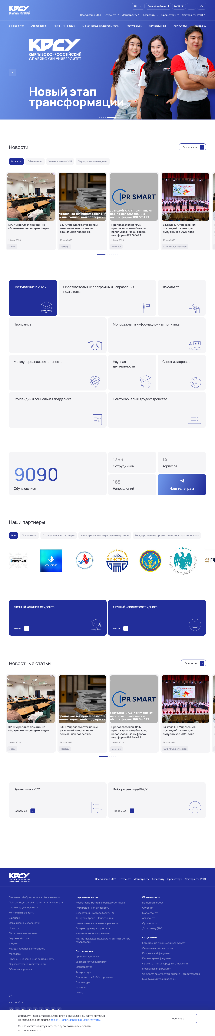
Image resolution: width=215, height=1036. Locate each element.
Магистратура (84, 966)
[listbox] (138, 6)
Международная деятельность (27, 948)
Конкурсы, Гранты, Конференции (94, 918)
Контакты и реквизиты (21, 912)
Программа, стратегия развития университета (36, 902)
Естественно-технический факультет (163, 943)
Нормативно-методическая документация (100, 902)
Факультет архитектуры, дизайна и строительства (171, 973)
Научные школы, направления (93, 933)
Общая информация (20, 969)
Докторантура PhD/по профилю (94, 977)
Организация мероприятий (24, 923)
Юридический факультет (156, 953)
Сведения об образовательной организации (34, 897)
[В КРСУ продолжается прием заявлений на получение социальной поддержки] (82, 211)
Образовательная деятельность (27, 964)
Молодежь (15, 953)
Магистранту (150, 913)
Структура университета (23, 907)
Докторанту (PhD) (152, 928)
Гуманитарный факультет (157, 958)
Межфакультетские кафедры (159, 979)
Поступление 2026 (153, 902)
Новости (14, 928)
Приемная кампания (87, 956)
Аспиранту (148, 918)
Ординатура (83, 982)
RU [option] (135, 6)
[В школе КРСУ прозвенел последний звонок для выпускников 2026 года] (185, 211)
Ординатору (149, 923)
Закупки (13, 943)
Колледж (81, 987)
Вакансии (14, 917)
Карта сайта (16, 1002)
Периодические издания (23, 933)
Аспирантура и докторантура (93, 928)
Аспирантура (83, 972)
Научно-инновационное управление (97, 923)
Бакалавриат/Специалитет (91, 961)
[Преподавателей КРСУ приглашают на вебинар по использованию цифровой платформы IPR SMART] (134, 211)
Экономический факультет (157, 948)
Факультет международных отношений (165, 963)
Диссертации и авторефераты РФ (95, 913)
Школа (79, 992)
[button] (99, 117)
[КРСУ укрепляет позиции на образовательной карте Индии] (31, 211)
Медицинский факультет (156, 968)
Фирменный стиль (19, 938)
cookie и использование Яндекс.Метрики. (75, 1020)
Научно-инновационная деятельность (31, 959)
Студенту (147, 907)
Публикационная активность (92, 907)
